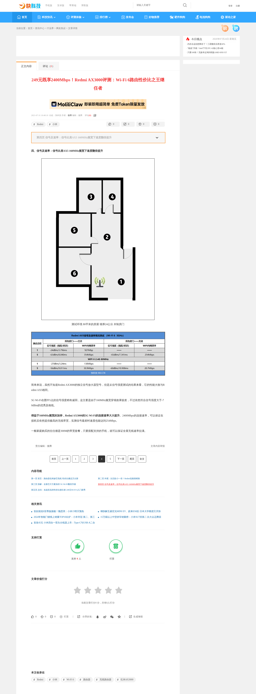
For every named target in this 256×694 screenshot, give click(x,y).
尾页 (132, 459)
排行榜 (103, 17)
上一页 (65, 459)
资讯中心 (39, 28)
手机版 (48, 5)
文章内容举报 (158, 446)
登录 (230, 6)
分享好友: (87, 616)
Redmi (37, 124)
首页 (22, 17)
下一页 (120, 459)
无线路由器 (103, 680)
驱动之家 (228, 17)
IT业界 (50, 28)
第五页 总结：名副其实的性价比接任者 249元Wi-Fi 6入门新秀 (58, 490)
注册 (238, 6)
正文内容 (26, 66)
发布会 (127, 17)
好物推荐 (151, 17)
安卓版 (60, 5)
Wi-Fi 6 (68, 680)
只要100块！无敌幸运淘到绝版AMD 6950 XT (207, 52)
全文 (142, 459)
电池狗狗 (202, 17)
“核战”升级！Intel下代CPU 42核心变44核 (205, 48)
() (90, 115)
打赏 (66, 616)
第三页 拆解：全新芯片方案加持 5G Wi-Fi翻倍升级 (53, 484)
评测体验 (75, 17)
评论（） (49, 66)
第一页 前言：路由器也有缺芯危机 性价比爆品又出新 (54, 478)
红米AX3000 (124, 680)
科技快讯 (46, 17)
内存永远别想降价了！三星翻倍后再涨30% (206, 44)
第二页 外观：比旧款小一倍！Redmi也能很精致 (119, 478)
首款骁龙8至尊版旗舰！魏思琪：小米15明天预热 (59, 511)
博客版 (84, 5)
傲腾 (70, 115)
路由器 (84, 680)
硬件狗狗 (177, 17)
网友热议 (61, 28)
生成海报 (138, 616)
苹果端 (72, 5)
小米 (52, 124)
